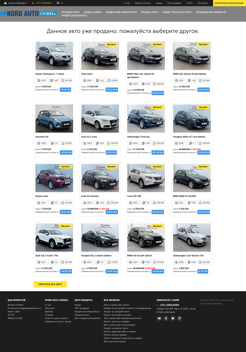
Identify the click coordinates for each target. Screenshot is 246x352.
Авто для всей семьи (115, 341)
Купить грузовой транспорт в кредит (123, 338)
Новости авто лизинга (56, 318)
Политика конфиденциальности (24, 308)
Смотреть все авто (50, 284)
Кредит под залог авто (177, 12)
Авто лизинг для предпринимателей (122, 318)
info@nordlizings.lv (15, 3)
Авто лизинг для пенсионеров (119, 325)
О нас (127, 3)
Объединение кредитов (211, 12)
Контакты (203, 3)
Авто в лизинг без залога (116, 305)
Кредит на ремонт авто (116, 328)
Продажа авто (71, 12)
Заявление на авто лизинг (58, 321)
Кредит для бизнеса (74, 15)
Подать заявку (93, 12)
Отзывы (49, 315)
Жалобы (49, 311)
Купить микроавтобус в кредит (120, 331)
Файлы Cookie (15, 318)
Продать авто (149, 12)
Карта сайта (14, 311)
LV (60, 3)
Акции (159, 3)
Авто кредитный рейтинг (88, 318)
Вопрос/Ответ (143, 3)
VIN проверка (174, 3)
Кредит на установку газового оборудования (127, 308)
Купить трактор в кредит (117, 321)
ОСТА (190, 3)
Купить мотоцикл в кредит (117, 315)
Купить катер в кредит (115, 334)
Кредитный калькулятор (121, 12)
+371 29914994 (41, 3)
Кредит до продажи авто (117, 311)
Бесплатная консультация (229, 3)
